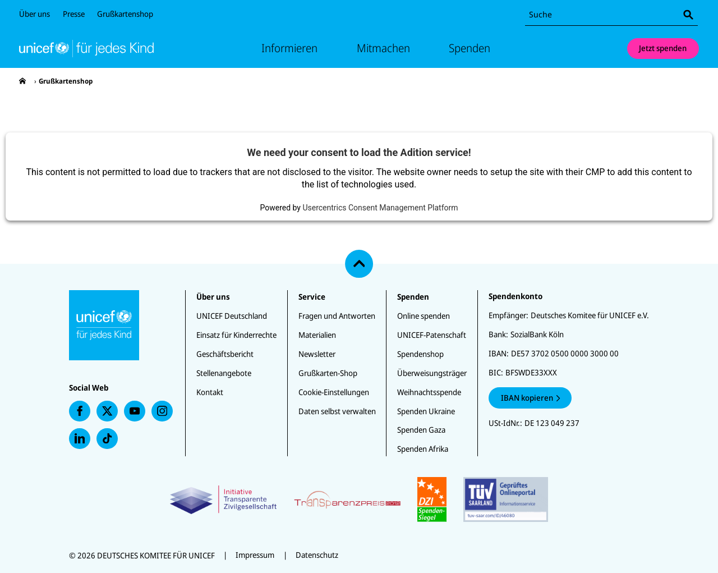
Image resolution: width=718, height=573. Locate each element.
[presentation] (22, 81)
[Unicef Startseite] (86, 48)
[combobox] (611, 14)
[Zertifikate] (358, 499)
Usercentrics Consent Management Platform (380, 207)
